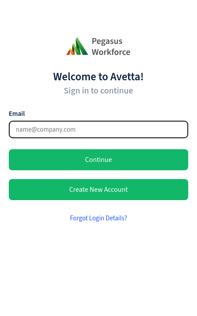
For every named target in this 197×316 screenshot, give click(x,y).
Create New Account (98, 189)
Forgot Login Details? (98, 218)
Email (17, 113)
